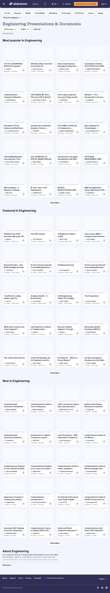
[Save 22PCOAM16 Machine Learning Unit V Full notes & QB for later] (23, 163)
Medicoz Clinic (64, 69)
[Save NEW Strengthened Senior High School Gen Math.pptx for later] (104, 194)
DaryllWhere (91, 193)
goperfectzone (37, 69)
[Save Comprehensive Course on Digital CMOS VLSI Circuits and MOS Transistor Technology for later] (50, 535)
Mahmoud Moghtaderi (67, 131)
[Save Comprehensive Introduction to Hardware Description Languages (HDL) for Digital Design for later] (50, 504)
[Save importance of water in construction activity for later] (23, 504)
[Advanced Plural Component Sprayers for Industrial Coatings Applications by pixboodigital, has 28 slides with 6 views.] (68, 523)
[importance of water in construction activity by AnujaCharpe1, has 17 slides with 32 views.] (14, 492)
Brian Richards (91, 332)
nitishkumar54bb (11, 533)
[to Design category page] (100, 13)
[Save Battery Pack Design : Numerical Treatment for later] (104, 411)
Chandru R (36, 533)
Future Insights (91, 363)
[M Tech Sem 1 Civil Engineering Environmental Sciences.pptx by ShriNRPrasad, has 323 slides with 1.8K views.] (41, 183)
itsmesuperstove (92, 502)
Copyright (37, 578)
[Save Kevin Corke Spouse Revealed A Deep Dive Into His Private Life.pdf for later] (77, 70)
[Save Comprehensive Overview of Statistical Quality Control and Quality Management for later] (23, 411)
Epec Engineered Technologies (94, 131)
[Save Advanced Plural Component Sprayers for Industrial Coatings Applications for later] (77, 535)
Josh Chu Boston (65, 440)
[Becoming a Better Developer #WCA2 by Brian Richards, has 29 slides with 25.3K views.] (95, 322)
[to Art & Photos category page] (79, 13)
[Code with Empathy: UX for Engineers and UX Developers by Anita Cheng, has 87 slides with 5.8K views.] (41, 353)
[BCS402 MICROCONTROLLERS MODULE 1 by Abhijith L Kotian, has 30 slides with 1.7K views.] (68, 183)
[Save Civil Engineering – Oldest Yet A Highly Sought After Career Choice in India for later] (77, 302)
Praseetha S (10, 440)
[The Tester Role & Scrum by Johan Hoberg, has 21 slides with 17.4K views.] (14, 353)
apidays (8, 239)
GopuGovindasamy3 (66, 471)
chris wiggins (91, 239)
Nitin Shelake (37, 162)
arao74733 (63, 502)
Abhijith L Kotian (65, 193)
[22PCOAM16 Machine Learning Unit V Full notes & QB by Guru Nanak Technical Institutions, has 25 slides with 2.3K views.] (14, 152)
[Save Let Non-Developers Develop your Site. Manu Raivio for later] (104, 364)
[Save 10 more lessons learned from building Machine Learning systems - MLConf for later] (50, 271)
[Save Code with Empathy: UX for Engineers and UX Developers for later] (50, 364)
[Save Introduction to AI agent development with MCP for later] (77, 163)
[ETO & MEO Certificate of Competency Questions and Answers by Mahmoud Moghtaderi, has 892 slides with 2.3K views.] (68, 121)
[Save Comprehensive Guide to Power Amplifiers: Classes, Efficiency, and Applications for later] (77, 473)
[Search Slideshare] (39, 4)
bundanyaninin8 (92, 471)
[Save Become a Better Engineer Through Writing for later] (77, 333)
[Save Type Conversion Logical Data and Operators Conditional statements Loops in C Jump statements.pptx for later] (77, 411)
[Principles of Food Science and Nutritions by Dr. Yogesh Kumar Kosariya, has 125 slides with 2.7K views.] (14, 121)
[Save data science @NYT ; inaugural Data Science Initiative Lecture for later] (104, 240)
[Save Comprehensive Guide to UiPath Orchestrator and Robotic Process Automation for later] (104, 504)
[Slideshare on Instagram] (98, 588)
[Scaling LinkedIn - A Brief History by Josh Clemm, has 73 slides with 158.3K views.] (41, 291)
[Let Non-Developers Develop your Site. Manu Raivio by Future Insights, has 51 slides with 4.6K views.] (95, 353)
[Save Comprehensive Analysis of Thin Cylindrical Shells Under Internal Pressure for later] (23, 473)
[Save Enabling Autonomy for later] (77, 271)
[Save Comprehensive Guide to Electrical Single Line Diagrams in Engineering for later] (104, 473)
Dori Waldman (64, 162)
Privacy (28, 578)
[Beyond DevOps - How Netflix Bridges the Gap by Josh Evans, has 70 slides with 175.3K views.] (14, 260)
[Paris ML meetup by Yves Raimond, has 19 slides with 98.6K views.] (41, 229)
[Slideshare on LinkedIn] (106, 588)
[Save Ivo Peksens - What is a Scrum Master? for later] (77, 364)
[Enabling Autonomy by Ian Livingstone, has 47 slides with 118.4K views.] (68, 260)
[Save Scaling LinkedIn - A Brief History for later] (50, 302)
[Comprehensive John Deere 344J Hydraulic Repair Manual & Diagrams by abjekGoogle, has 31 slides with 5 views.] (95, 523)
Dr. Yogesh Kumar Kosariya (13, 131)
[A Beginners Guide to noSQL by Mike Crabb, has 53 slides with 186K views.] (68, 229)
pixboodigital (64, 533)
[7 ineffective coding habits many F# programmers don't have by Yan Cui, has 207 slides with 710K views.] (14, 291)
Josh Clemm (37, 301)
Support (13, 578)
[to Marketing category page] (53, 13)
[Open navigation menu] (4, 4)
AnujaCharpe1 (10, 502)
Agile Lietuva (64, 363)
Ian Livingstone (64, 270)
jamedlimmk (63, 100)
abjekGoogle (91, 533)
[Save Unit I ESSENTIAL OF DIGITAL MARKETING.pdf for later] (50, 163)
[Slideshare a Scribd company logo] (18, 4)
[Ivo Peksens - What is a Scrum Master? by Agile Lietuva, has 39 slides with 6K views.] (68, 353)
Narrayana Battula (11, 471)
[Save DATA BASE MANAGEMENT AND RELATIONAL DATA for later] (104, 163)
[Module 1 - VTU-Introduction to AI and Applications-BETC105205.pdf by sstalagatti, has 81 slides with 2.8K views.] (95, 90)
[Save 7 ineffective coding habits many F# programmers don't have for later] (23, 302)
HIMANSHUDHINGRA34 (94, 69)
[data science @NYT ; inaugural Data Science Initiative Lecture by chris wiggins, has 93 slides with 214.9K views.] (95, 229)
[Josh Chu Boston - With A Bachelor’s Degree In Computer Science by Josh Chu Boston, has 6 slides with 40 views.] (68, 430)
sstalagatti (90, 100)
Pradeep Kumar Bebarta (40, 502)
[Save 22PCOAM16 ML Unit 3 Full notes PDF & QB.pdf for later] (50, 101)
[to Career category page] (91, 13)
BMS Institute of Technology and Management (67, 409)
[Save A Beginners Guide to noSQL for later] (77, 240)
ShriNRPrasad (37, 193)
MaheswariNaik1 (11, 409)
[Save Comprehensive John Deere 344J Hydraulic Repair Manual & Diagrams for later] (104, 535)
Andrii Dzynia (10, 332)
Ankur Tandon (64, 301)
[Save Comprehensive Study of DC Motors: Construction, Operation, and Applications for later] (104, 442)
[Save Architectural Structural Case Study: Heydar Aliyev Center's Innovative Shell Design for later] (77, 504)
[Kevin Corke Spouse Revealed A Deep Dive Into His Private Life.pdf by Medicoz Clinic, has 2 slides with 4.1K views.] (68, 59)
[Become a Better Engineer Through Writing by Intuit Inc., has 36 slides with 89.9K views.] (68, 322)
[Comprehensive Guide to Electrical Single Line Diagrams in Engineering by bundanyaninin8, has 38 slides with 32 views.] (95, 461)
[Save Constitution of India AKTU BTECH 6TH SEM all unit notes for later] (104, 70)
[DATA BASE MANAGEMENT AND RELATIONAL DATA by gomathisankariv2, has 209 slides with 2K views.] (95, 152)
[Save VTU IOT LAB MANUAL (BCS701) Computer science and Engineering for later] (23, 70)
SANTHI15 (36, 440)
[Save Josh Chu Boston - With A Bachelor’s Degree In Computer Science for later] (77, 442)
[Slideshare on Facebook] (102, 588)
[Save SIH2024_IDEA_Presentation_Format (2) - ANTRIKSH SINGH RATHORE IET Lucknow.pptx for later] (50, 70)
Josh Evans (9, 270)
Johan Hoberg (10, 363)
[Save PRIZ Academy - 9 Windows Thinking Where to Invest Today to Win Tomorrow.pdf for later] (23, 194)
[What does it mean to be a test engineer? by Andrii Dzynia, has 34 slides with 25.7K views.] (14, 322)
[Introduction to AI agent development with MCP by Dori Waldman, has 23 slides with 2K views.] (68, 152)
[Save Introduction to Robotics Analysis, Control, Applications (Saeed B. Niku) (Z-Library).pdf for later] (50, 132)
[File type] (10, 29)
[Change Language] (55, 4)
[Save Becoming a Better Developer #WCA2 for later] (104, 333)
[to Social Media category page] (40, 13)
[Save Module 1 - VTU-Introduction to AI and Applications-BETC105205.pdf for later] (104, 101)
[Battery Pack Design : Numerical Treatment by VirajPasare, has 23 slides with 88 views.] (95, 400)
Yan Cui (8, 301)
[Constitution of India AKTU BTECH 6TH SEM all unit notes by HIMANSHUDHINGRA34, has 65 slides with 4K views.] (95, 59)
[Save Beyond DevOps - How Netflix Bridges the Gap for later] (23, 271)
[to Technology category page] (66, 13)
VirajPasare (90, 409)
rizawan (8, 69)
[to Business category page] (18, 13)
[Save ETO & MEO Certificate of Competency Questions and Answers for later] (77, 132)
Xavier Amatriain (38, 270)
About (5, 578)
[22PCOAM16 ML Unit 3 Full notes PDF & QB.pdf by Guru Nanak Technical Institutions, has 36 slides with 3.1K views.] (41, 90)
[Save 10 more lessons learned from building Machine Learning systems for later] (104, 271)
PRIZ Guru (9, 193)
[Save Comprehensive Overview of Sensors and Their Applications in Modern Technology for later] (23, 442)
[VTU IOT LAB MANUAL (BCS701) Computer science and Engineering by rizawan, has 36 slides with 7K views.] (14, 59)
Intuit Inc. (35, 332)
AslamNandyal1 (11, 100)
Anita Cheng (36, 363)
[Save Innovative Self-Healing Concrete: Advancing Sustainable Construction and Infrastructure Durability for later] (23, 535)
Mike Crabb (63, 239)
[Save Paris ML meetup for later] (50, 240)
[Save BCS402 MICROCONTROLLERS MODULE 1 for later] (77, 194)
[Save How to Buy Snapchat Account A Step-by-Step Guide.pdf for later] (77, 101)
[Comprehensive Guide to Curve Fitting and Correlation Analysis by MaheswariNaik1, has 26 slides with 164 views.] (41, 400)
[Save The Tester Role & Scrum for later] (23, 364)
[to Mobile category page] (28, 13)
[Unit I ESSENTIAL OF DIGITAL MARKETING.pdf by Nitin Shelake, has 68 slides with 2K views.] (41, 152)
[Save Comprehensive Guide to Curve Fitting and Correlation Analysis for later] (50, 411)
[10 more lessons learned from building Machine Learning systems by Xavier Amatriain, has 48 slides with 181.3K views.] (95, 260)
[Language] (24, 29)
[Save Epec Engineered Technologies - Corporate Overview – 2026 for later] (104, 132)
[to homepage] (7, 13)
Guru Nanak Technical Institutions (40, 100)
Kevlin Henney (91, 301)
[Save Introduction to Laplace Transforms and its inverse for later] (50, 442)
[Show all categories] (12, 17)
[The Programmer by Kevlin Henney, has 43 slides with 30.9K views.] (95, 291)
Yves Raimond (37, 239)
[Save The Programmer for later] (104, 302)
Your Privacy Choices (54, 578)
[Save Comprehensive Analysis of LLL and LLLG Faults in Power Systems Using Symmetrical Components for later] (50, 473)
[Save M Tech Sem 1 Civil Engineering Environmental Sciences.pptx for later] (50, 194)
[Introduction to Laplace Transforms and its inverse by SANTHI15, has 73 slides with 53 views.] (41, 430)
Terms (20, 578)
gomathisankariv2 (92, 162)
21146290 (36, 131)
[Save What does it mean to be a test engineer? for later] (23, 333)
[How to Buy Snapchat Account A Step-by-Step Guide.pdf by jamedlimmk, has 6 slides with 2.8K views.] (68, 90)
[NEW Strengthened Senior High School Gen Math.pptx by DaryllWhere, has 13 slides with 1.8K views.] (95, 183)
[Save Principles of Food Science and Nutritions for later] (23, 132)
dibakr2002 (36, 471)
